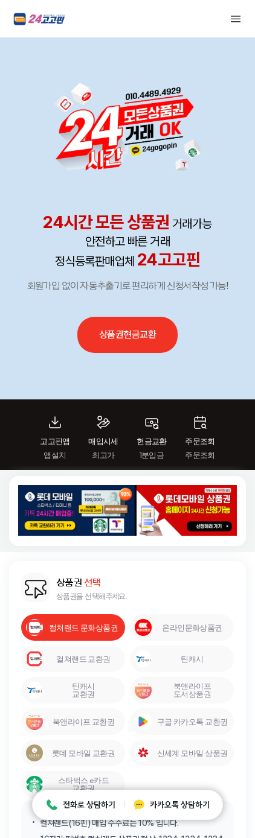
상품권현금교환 (127, 334)
